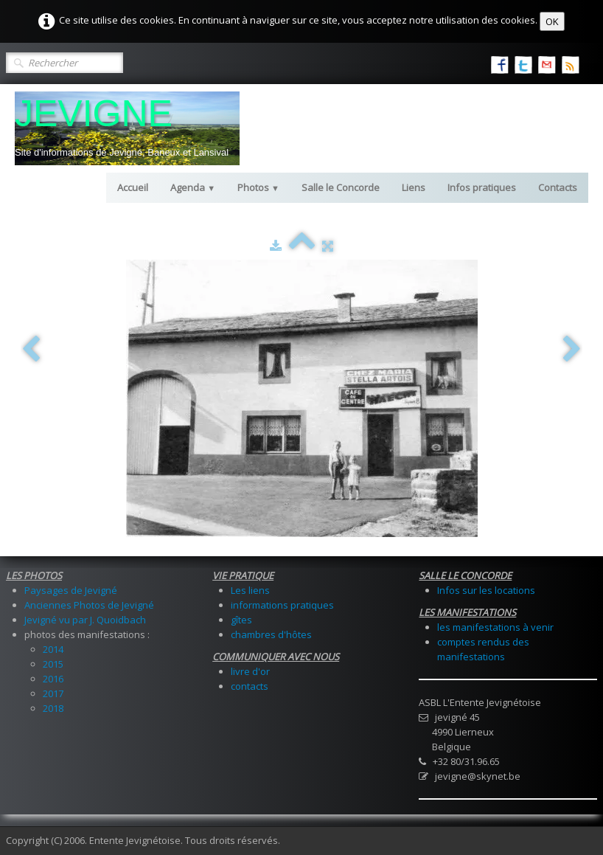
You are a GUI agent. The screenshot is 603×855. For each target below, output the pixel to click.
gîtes (241, 619)
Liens (413, 187)
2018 (53, 708)
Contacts (557, 187)
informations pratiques (282, 605)
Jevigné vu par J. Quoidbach (85, 619)
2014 (53, 649)
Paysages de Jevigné (70, 590)
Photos (258, 187)
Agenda (192, 187)
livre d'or (250, 671)
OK (552, 21)
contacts (249, 686)
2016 (53, 678)
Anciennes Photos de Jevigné (89, 605)
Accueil (132, 187)
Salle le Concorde (341, 187)
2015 (53, 664)
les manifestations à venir (495, 627)
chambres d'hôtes (271, 634)
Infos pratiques (481, 187)
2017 (53, 693)
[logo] (127, 128)
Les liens (250, 590)
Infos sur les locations (486, 590)
